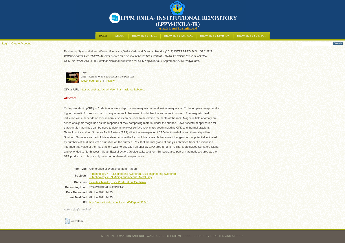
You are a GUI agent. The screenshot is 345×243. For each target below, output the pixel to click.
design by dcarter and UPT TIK (218, 236)
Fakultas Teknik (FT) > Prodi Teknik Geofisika (117, 182)
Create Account (21, 43)
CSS (188, 236)
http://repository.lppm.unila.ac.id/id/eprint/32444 (118, 202)
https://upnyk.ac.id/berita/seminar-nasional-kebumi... (113, 89)
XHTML (177, 236)
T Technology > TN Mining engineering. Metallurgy (120, 177)
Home (103, 35)
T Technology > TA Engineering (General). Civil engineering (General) (132, 173)
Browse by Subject (251, 35)
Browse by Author (178, 35)
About (120, 35)
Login (5, 43)
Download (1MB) (91, 80)
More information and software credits (135, 236)
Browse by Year (144, 35)
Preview (110, 80)
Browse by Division (215, 35)
